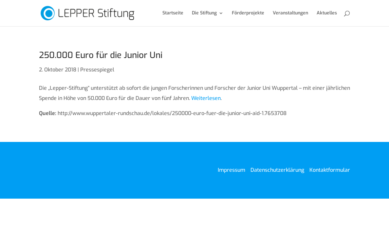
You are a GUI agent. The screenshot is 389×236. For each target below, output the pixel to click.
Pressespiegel (97, 69)
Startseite (172, 13)
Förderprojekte (248, 13)
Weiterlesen (206, 98)
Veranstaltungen (290, 13)
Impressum (231, 170)
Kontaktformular (329, 170)
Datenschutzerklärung (277, 170)
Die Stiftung (204, 13)
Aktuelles (327, 13)
